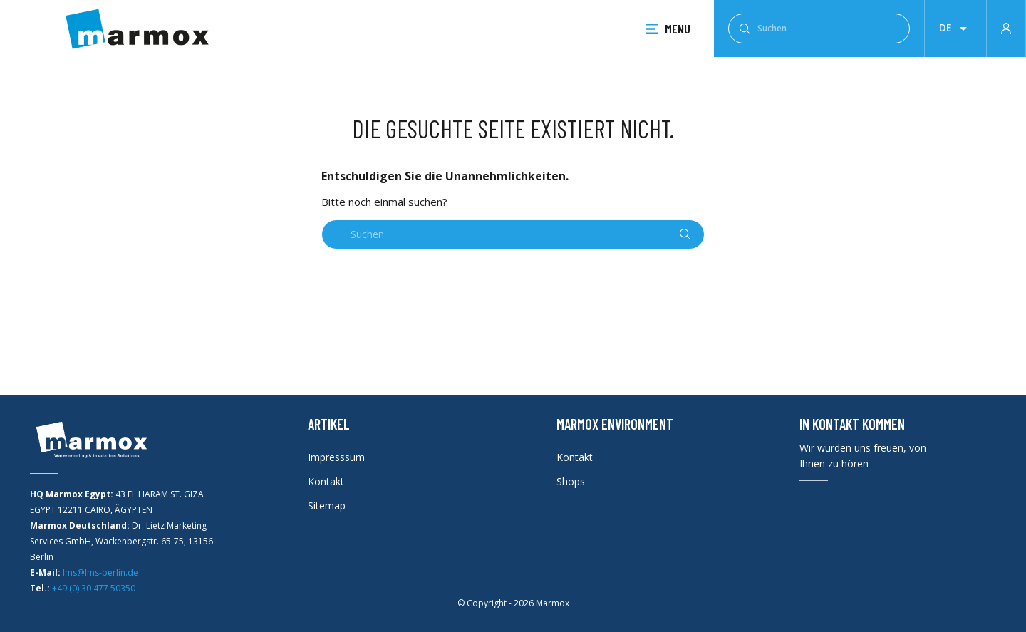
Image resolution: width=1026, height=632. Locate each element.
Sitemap (327, 505)
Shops (570, 481)
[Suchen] (819, 28)
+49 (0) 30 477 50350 (93, 588)
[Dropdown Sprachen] (955, 28)
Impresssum (336, 457)
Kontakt (326, 481)
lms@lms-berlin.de (100, 572)
